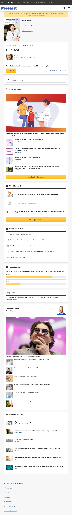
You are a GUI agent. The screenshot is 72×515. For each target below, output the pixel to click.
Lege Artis (41, 3)
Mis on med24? (8, 488)
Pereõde (26, 3)
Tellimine (50, 3)
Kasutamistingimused (10, 511)
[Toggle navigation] (69, 8)
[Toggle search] (64, 8)
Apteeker (18, 3)
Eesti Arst (33, 3)
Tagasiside (7, 497)
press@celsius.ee (11, 299)
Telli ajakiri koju (27, 31)
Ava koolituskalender (36, 177)
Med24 (3, 3)
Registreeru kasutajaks (58, 70)
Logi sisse (11, 70)
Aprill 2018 (16, 45)
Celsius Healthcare (9, 506)
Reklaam (6, 492)
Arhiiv (27, 26)
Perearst (11, 3)
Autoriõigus (7, 501)
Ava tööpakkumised (36, 220)
